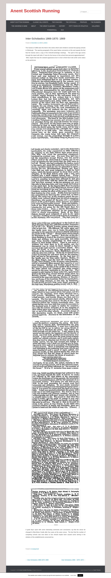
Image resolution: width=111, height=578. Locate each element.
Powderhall (52, 30)
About (33, 26)
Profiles (83, 22)
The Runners (96, 22)
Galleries (96, 26)
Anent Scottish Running (35, 10)
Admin (45, 43)
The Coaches (57, 22)
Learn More (73, 575)
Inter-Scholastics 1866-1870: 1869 (45, 38)
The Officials (71, 22)
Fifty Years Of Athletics (78, 26)
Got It (80, 575)
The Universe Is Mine (19, 26)
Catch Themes (97, 570)
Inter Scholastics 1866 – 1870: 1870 (73, 560)
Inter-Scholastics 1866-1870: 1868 (37, 560)
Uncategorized (35, 549)
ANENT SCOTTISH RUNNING (19, 22)
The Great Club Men (47, 26)
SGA (62, 30)
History (62, 26)
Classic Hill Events (40, 22)
